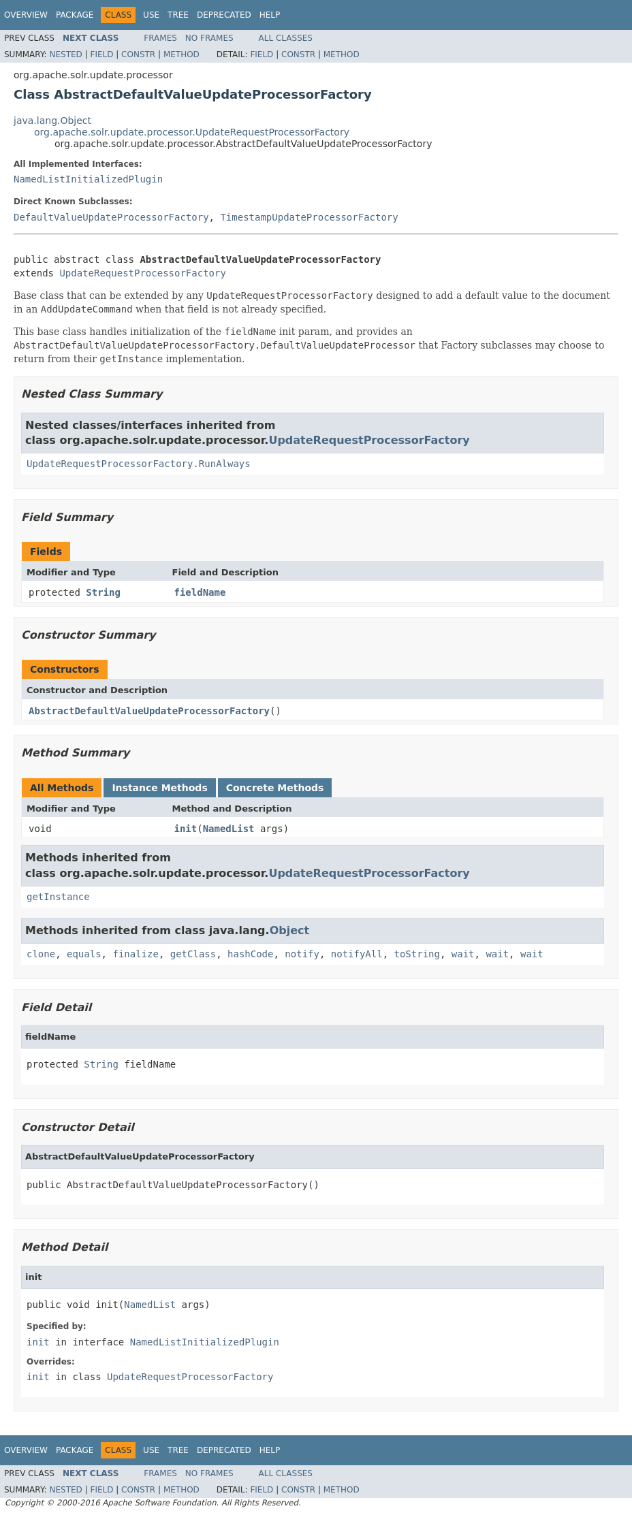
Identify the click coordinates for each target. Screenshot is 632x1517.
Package (74, 15)
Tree (178, 15)
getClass (193, 953)
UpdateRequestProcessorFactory (142, 273)
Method (181, 54)
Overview (26, 15)
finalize (135, 953)
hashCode (250, 953)
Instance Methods (159, 787)
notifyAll (357, 953)
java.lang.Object (52, 120)
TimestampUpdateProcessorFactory (309, 217)
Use (151, 15)
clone (41, 953)
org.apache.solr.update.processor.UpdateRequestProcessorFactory (191, 132)
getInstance (58, 896)
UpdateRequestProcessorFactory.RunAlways (139, 463)
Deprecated (224, 15)
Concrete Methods (275, 787)
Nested (65, 54)
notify (302, 953)
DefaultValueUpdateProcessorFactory (111, 217)
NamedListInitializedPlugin (88, 179)
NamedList (229, 828)
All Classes (286, 38)
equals (84, 953)
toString (417, 953)
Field (101, 54)
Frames (160, 38)
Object (290, 930)
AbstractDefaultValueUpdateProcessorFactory (149, 710)
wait (463, 953)
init (186, 828)
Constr (138, 54)
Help (270, 15)
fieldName (200, 592)
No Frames (209, 38)
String (103, 592)
